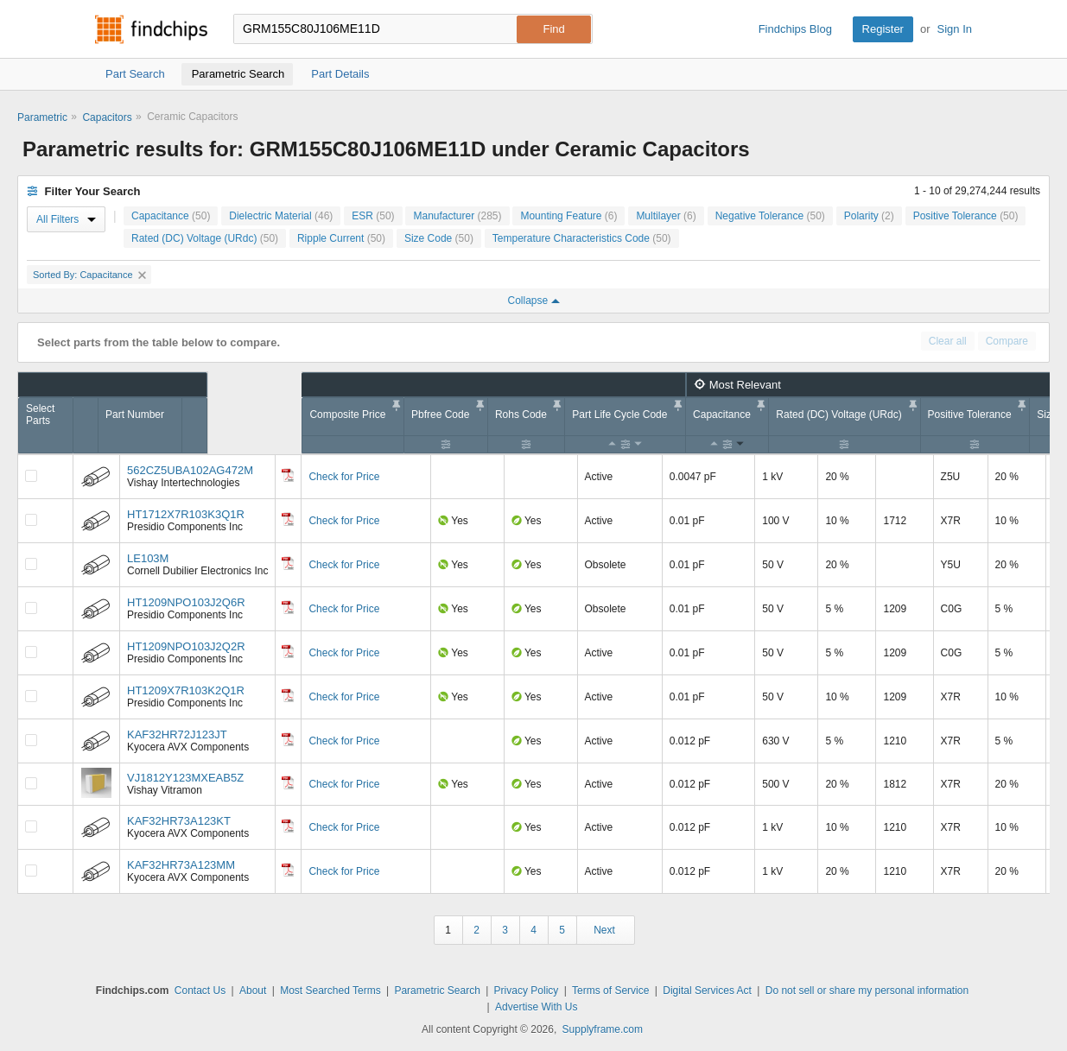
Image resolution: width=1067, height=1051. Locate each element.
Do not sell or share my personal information (867, 991)
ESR (373, 216)
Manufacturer (457, 216)
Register (883, 28)
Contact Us (200, 991)
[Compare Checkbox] (31, 476)
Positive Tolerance (966, 216)
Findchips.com (151, 29)
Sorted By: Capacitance (89, 274)
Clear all (948, 341)
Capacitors (106, 117)
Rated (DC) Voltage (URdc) (204, 238)
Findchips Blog (795, 28)
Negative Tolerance (770, 216)
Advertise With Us (536, 1007)
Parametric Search (437, 991)
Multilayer (665, 216)
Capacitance (170, 216)
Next (604, 930)
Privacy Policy (526, 991)
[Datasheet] (288, 475)
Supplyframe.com (602, 1029)
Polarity (869, 216)
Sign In (954, 28)
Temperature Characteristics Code (581, 238)
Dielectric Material (281, 216)
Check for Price (343, 477)
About (252, 991)
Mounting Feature (568, 216)
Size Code (438, 238)
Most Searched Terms (330, 991)
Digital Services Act (707, 991)
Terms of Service (610, 991)
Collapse (533, 300)
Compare (1007, 341)
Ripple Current (341, 238)
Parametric (42, 117)
